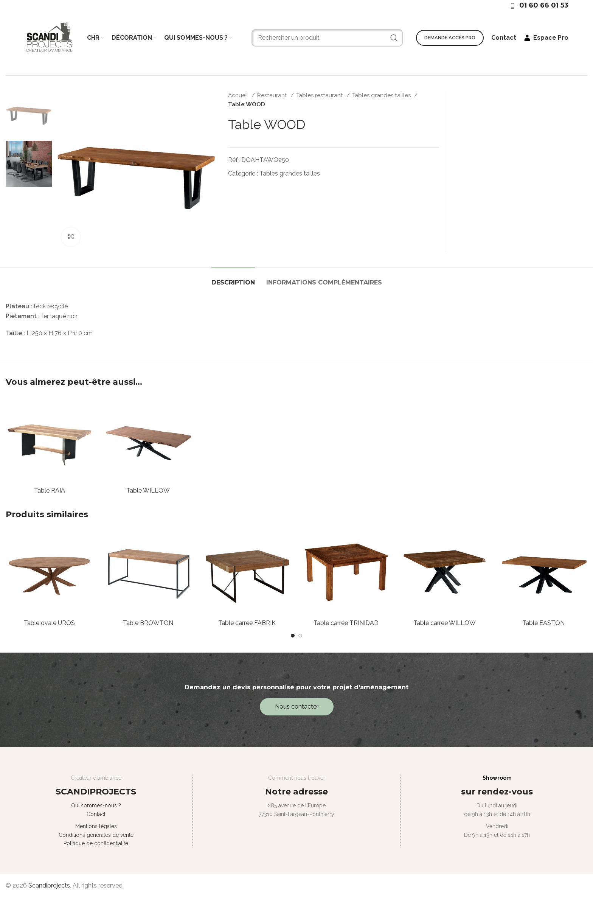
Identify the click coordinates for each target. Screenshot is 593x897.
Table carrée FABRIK (247, 623)
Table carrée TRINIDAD (346, 623)
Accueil (239, 95)
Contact (96, 814)
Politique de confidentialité (96, 843)
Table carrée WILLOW (444, 623)
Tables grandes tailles (382, 95)
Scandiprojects (49, 885)
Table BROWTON (148, 623)
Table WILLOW (148, 490)
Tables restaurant (320, 95)
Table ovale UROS (49, 623)
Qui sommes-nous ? (96, 805)
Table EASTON (543, 623)
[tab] (233, 278)
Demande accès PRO (449, 37)
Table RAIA (49, 490)
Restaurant (273, 95)
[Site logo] (49, 37)
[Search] (327, 38)
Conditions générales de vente (96, 835)
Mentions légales (96, 826)
